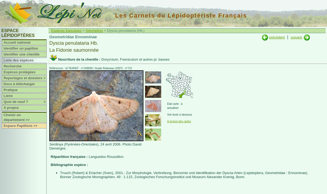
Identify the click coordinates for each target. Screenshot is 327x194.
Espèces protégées (20, 72)
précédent (277, 37)
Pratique (11, 90)
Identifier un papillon (21, 48)
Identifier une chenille (22, 54)
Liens (8, 96)
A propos (11, 108)
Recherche (12, 66)
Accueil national (17, 42)
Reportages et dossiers (25, 78)
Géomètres (94, 31)
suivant (297, 37)
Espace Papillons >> (20, 126)
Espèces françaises (66, 31)
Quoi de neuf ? (25, 101)
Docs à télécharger (19, 84)
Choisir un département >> (17, 117)
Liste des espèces (18, 60)
